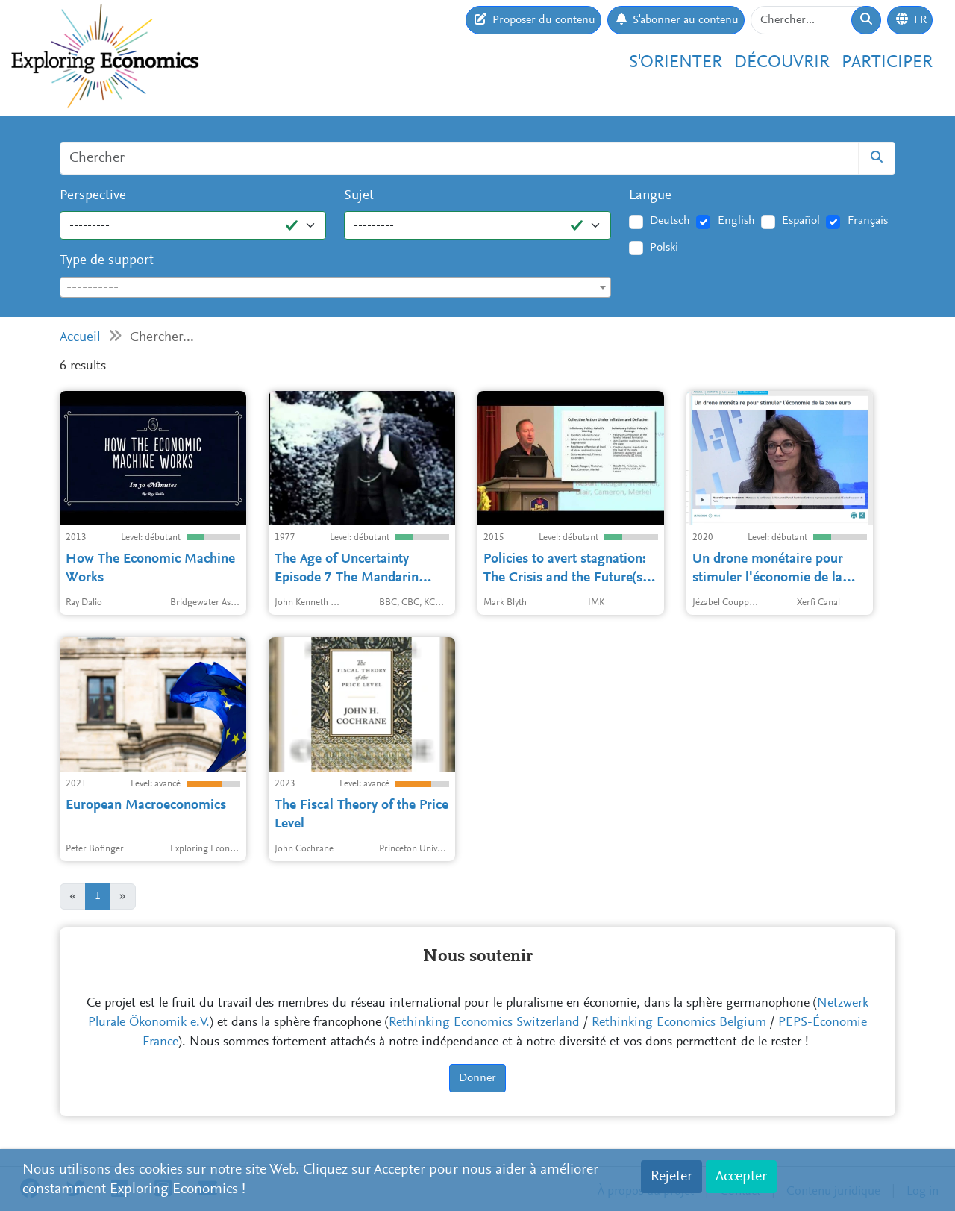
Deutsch (670, 221)
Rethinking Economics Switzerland (484, 1023)
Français (868, 221)
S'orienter (675, 63)
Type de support (107, 261)
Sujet (359, 196)
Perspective (93, 196)
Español (801, 221)
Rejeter (671, 1176)
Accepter (741, 1176)
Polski (664, 248)
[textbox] (335, 288)
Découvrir (782, 63)
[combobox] (335, 287)
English (736, 221)
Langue (650, 196)
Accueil (80, 338)
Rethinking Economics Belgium (679, 1023)
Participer (887, 63)
